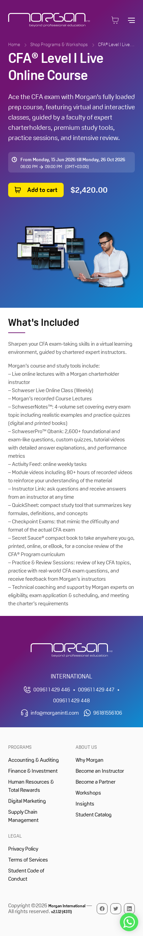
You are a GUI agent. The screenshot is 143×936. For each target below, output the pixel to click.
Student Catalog (94, 814)
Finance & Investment (33, 770)
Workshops (88, 792)
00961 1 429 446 (51, 689)
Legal (15, 836)
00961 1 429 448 (71, 700)
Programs (20, 747)
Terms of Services (28, 859)
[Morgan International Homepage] (71, 650)
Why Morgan (90, 759)
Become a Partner (95, 781)
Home (14, 44)
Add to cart (42, 190)
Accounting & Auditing (33, 759)
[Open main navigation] (131, 20)
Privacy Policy (23, 848)
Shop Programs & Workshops (59, 44)
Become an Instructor (100, 770)
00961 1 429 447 (96, 689)
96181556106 (107, 712)
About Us (86, 747)
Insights (85, 803)
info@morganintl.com (55, 712)
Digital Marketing (27, 800)
